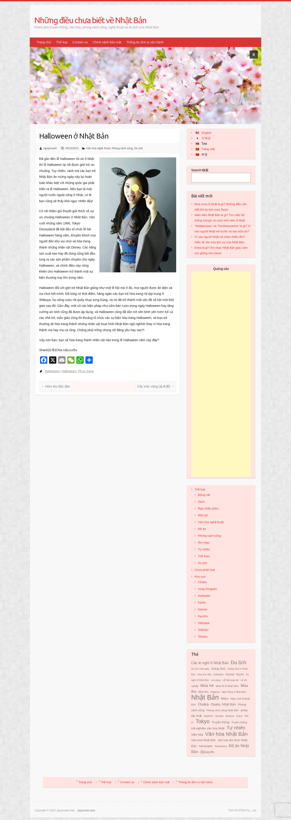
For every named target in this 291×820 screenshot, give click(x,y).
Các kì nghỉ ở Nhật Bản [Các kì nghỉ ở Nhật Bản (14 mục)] (210, 663)
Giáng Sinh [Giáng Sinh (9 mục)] (218, 668)
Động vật (204, 495)
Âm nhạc (204, 542)
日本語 (206, 138)
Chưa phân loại (205, 570)
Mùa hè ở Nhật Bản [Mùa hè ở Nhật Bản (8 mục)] (227, 686)
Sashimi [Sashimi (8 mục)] (208, 716)
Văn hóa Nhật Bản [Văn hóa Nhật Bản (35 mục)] (226, 734)
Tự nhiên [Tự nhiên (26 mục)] (236, 727)
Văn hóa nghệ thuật (98, 148)
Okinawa (204, 623)
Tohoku (203, 636)
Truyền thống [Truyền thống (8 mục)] (239, 722)
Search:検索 (199, 170)
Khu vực (200, 576)
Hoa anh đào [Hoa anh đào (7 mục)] (204, 674)
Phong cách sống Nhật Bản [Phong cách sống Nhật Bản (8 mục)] (222, 710)
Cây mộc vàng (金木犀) (155, 386)
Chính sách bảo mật (107, 42)
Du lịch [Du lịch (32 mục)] (238, 662)
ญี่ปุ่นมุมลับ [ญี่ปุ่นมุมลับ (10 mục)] (207, 752)
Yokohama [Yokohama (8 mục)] (220, 746)
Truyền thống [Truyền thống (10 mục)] (220, 722)
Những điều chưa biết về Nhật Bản (90, 20)
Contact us (80, 42)
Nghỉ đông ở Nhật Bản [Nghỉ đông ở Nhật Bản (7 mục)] (234, 692)
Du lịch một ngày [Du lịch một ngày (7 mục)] (200, 668)
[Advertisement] (221, 374)
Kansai (202, 609)
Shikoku (203, 629)
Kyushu (203, 616)
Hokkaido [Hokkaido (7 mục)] (218, 674)
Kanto (202, 602)
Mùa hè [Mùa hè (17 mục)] (207, 685)
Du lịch (138, 148)
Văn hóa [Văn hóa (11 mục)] (197, 734)
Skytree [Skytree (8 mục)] (229, 716)
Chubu (202, 582)
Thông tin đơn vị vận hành (144, 42)
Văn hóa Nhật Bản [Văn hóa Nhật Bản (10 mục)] (203, 740)
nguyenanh (50, 148)
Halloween (52, 371)
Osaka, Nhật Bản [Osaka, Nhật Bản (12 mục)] (223, 704)
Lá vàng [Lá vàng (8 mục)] (215, 680)
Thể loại (62, 42)
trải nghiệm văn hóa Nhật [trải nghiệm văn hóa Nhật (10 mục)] (208, 728)
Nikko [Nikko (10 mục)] (224, 698)
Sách (201, 501)
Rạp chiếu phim (208, 508)
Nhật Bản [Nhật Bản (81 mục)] (205, 697)
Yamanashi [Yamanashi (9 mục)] (205, 746)
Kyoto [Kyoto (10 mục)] (240, 674)
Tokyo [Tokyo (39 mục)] (203, 721)
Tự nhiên (204, 549)
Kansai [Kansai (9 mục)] (230, 674)
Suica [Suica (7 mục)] (239, 716)
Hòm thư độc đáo (55, 386)
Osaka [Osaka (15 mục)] (203, 704)
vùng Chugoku (207, 589)
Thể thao (204, 556)
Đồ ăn (202, 529)
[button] (254, 54)
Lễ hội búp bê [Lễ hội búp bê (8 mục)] (230, 680)
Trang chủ (44, 42)
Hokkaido (204, 595)
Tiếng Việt (208, 149)
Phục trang (86, 371)
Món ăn (203, 515)
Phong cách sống (122, 148)
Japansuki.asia (86, 810)
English (206, 132)
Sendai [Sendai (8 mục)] (219, 716)
